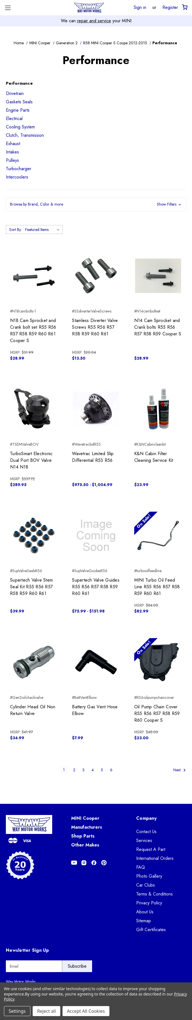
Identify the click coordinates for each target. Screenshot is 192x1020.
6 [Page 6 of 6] (111, 770)
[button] (96, 204)
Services (144, 840)
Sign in (140, 7)
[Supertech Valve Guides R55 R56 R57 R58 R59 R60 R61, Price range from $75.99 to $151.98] (96, 535)
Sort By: (15, 229)
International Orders (155, 858)
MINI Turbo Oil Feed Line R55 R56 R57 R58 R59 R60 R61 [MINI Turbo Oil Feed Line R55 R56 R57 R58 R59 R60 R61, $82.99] (157, 587)
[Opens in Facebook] (94, 863)
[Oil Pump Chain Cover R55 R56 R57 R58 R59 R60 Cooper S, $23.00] (158, 662)
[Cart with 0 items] (184, 7)
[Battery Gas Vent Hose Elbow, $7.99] (96, 662)
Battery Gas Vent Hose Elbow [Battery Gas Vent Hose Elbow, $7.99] (94, 710)
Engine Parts (18, 110)
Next (179, 770)
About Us (144, 912)
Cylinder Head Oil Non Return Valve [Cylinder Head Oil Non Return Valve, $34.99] (32, 710)
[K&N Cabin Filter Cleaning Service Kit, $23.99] (158, 409)
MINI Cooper (85, 818)
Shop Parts (83, 836)
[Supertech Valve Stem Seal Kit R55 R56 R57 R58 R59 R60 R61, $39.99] (34, 535)
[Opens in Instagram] (84, 863)
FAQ (140, 867)
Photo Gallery (149, 876)
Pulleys (12, 160)
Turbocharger (18, 168)
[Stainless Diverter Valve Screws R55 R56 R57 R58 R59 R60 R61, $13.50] (96, 276)
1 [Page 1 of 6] (64, 770)
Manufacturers (86, 827)
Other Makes (85, 845)
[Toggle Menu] (7, 7)
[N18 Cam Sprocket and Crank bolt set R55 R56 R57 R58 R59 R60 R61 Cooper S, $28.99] (34, 276)
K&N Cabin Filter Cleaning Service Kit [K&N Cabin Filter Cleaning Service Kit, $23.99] (153, 456)
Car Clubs (145, 885)
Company (146, 818)
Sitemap (143, 920)
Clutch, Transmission (25, 135)
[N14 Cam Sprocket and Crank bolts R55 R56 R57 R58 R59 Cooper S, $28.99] (158, 276)
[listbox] (43, 229)
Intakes (12, 152)
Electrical (14, 118)
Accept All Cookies (86, 1011)
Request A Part (150, 849)
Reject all (46, 1011)
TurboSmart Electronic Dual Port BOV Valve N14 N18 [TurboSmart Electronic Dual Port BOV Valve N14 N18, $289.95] (31, 460)
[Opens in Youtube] (74, 863)
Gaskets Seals (19, 102)
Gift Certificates (151, 929)
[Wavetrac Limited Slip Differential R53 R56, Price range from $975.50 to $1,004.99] (96, 409)
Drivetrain (15, 93)
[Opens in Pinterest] (104, 863)
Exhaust (13, 143)
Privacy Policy (149, 903)
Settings (17, 1011)
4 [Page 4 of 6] (93, 770)
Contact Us (146, 831)
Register (170, 7)
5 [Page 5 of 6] (102, 770)
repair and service (94, 21)
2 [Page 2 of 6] (74, 770)
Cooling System (20, 127)
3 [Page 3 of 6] (83, 770)
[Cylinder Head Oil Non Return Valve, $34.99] (34, 662)
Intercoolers (17, 177)
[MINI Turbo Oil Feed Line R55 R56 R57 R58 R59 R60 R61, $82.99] (158, 535)
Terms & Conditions (154, 894)
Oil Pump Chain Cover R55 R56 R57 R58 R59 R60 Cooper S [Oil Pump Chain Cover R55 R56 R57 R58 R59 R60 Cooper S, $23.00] (157, 713)
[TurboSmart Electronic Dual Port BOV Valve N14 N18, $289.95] (34, 409)
